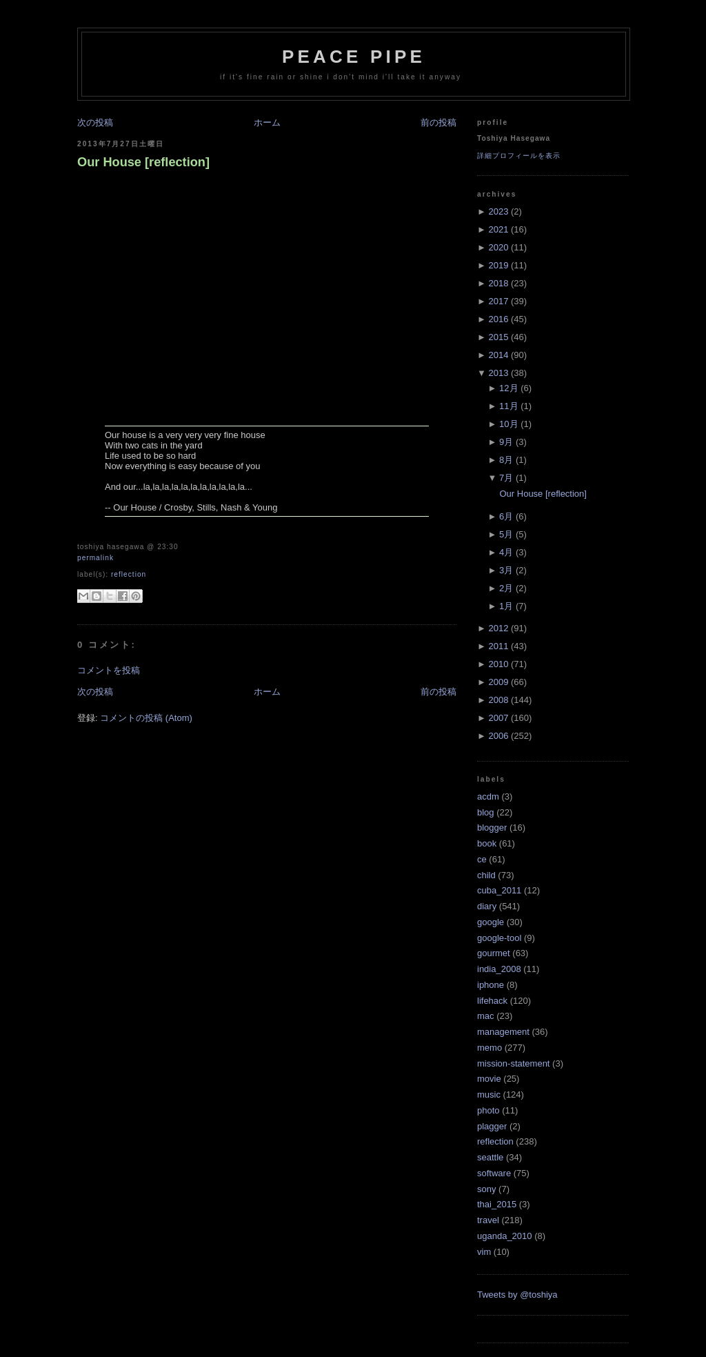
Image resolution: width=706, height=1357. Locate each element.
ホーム (267, 122)
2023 (498, 211)
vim (484, 1252)
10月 (508, 424)
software (494, 1173)
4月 (506, 552)
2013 (498, 373)
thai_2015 (496, 1204)
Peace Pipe (353, 56)
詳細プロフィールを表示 (519, 155)
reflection (128, 574)
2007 (498, 718)
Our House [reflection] (143, 162)
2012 (498, 628)
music (489, 1094)
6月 (506, 516)
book (486, 843)
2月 (506, 588)
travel (488, 1220)
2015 (498, 337)
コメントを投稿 (108, 670)
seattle (490, 1157)
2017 (498, 301)
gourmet (493, 953)
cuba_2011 (499, 890)
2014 (498, 355)
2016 (498, 319)
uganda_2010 (504, 1236)
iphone (490, 985)
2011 (498, 646)
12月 (508, 388)
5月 (506, 534)
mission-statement (513, 1063)
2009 (498, 682)
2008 (498, 700)
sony (486, 1189)
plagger (492, 1126)
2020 (498, 247)
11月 (508, 406)
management (503, 1032)
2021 (498, 229)
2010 (498, 664)
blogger (492, 827)
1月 (506, 606)
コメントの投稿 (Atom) (146, 718)
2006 (498, 736)
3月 (506, 570)
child (486, 875)
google (490, 922)
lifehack (492, 1001)
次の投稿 (95, 122)
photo (488, 1110)
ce (482, 859)
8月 (506, 460)
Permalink (95, 558)
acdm (488, 796)
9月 (506, 442)
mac (485, 1016)
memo (489, 1047)
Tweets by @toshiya (517, 1294)
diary (486, 906)
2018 (498, 283)
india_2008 (499, 969)
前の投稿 (438, 122)
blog (485, 812)
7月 (506, 478)
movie (489, 1078)
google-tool (499, 938)
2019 (498, 265)
